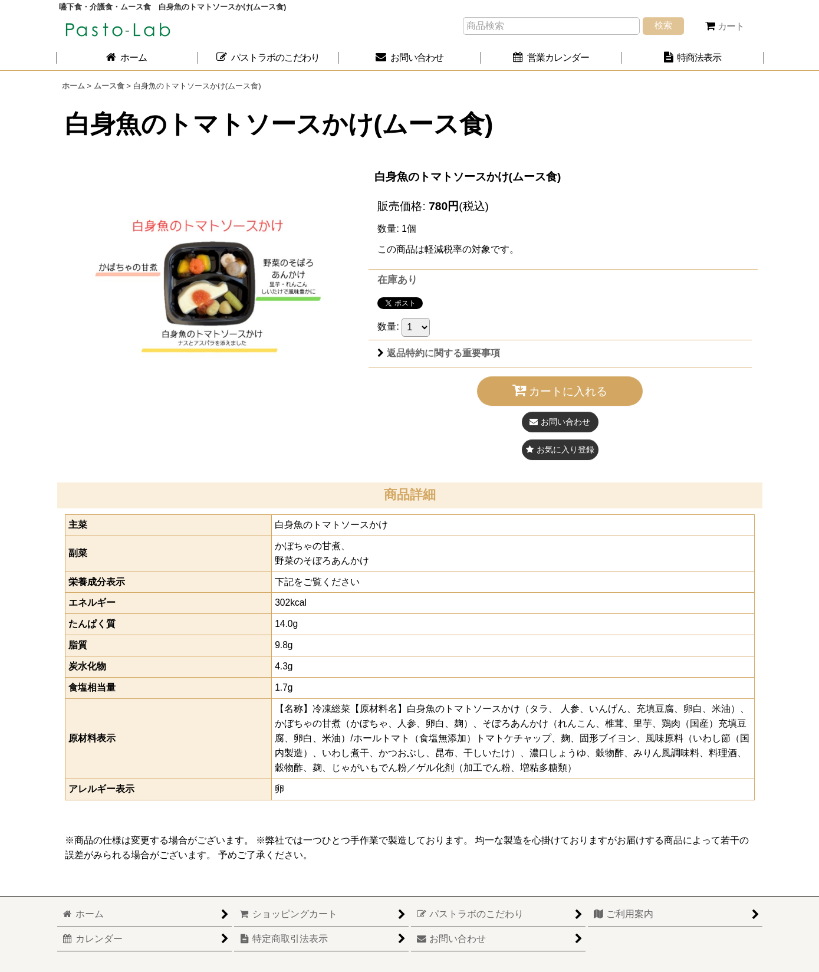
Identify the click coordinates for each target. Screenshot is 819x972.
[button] (560, 449)
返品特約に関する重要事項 (438, 353)
